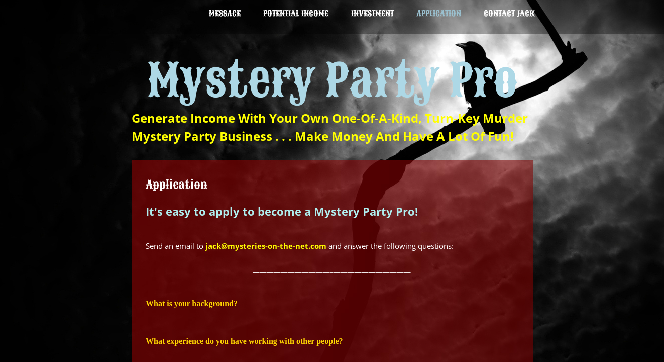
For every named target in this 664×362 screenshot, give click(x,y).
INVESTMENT (372, 13)
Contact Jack (509, 13)
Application (438, 13)
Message (225, 13)
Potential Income (295, 13)
